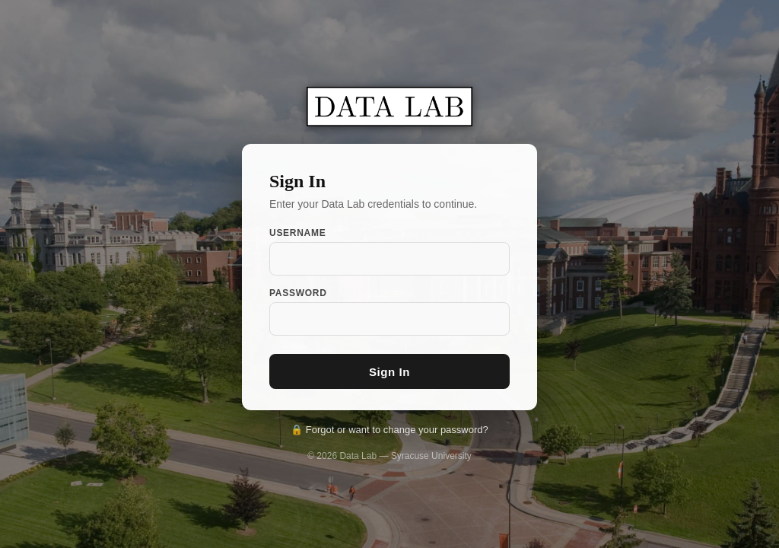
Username (297, 233)
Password (298, 293)
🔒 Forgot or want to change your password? (389, 429)
